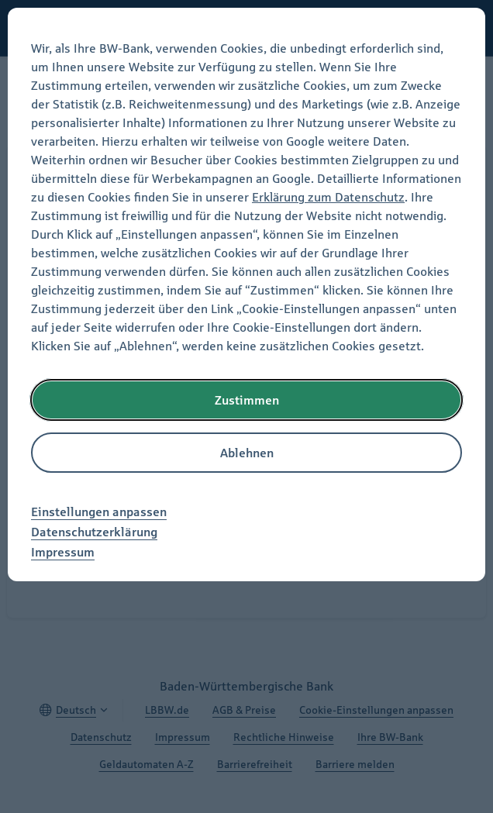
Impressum (63, 552)
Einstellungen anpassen (99, 511)
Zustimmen (247, 400)
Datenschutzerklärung (94, 531)
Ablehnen (247, 453)
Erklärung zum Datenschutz (328, 197)
